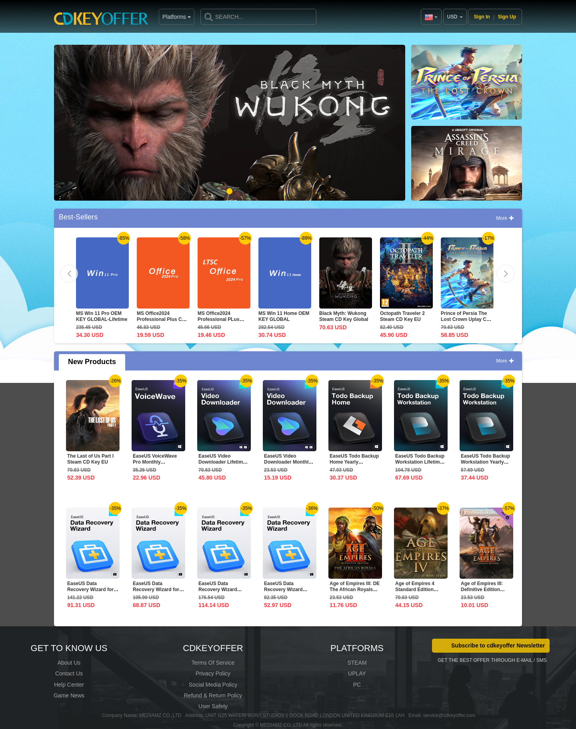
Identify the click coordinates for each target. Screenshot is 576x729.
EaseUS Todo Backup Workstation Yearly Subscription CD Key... (485, 465)
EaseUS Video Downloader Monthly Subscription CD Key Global (288, 465)
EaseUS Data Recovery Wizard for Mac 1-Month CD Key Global (156, 592)
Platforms (155, 17)
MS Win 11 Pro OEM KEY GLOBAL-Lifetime (101, 316)
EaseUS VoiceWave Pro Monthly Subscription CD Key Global (156, 465)
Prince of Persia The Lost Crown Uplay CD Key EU (465, 319)
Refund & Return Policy (213, 695)
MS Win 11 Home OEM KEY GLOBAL (283, 316)
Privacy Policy (213, 673)
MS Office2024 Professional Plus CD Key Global (161, 319)
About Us (69, 662)
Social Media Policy (213, 684)
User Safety (213, 706)
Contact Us (69, 673)
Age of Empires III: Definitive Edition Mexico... (482, 589)
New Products (92, 362)
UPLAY (357, 673)
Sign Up (507, 17)
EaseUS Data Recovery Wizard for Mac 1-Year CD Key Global (90, 592)
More (505, 218)
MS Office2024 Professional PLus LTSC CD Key (219, 319)
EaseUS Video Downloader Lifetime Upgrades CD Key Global (222, 465)
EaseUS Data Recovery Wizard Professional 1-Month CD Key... (288, 592)
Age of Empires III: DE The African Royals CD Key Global (355, 589)
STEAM (356, 662)
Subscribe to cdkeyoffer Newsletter (498, 645)
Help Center (69, 684)
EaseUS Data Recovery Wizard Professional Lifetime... (217, 592)
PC (357, 684)
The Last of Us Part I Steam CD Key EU (90, 459)
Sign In (482, 17)
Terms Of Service (213, 662)
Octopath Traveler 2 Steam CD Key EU (402, 316)
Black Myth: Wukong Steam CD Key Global (343, 316)
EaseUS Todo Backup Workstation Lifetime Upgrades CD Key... (419, 462)
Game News (69, 695)
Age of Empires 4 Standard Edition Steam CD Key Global (419, 589)
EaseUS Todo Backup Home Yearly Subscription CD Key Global (354, 465)
